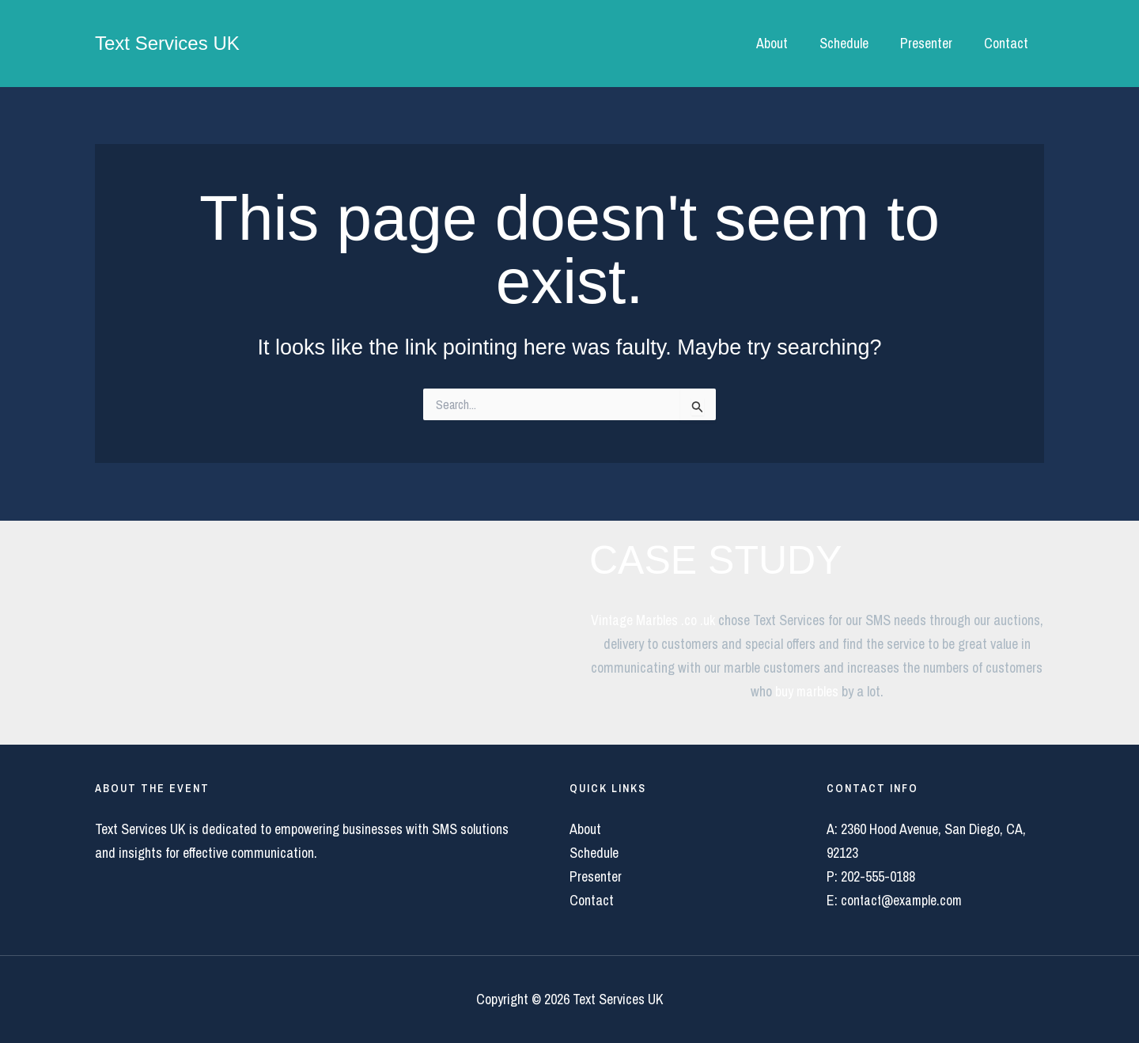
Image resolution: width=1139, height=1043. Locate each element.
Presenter (931, 43)
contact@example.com (903, 900)
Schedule (851, 43)
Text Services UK (167, 43)
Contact (1008, 43)
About (783, 43)
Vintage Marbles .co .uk (652, 620)
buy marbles (806, 691)
